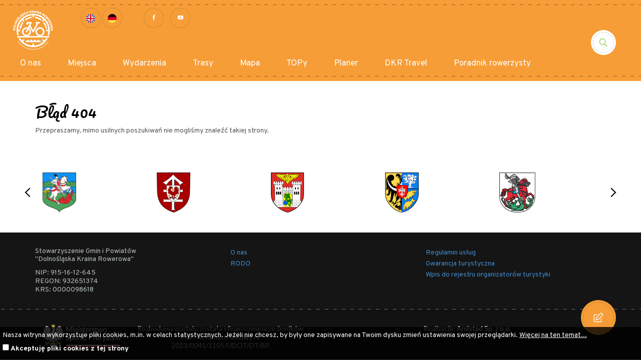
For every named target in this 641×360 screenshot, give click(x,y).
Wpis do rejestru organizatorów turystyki (488, 274)
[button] (27, 192)
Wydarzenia (144, 63)
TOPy (296, 63)
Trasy (203, 63)
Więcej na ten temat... (553, 335)
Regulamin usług (451, 252)
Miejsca (82, 63)
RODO (240, 264)
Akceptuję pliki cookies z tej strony (70, 348)
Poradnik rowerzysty (492, 63)
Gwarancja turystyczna (460, 264)
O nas (30, 63)
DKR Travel (406, 63)
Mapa (250, 63)
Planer (346, 63)
